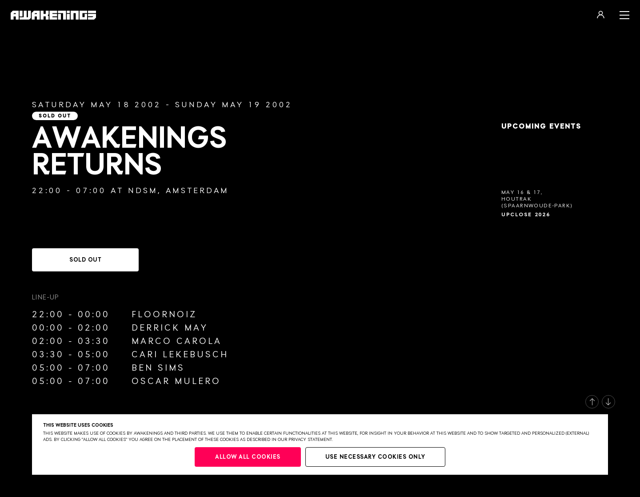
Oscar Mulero (176, 381)
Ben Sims (158, 368)
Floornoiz (164, 314)
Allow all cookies (247, 457)
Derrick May (170, 327)
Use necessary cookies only (375, 457)
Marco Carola (177, 341)
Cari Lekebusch (180, 354)
